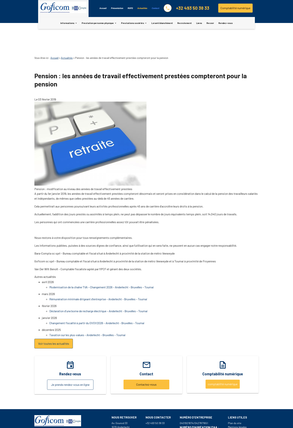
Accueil (103, 8)
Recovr (210, 23)
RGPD (130, 8)
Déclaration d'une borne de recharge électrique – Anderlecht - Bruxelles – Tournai (98, 290)
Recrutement (184, 23)
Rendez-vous (225, 23)
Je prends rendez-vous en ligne (70, 363)
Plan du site (234, 402)
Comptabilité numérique (235, 8)
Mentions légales (237, 406)
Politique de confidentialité (243, 410)
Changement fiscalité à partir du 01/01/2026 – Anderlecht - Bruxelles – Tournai (96, 302)
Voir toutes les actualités (53, 322)
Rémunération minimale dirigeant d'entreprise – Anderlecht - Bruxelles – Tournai (98, 278)
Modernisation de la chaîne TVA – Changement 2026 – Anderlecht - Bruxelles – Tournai (101, 266)
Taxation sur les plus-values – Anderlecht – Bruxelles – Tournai (87, 314)
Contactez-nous (146, 363)
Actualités (142, 8)
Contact (155, 8)
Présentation (117, 8)
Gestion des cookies (239, 413)
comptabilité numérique (223, 363)
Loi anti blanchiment (162, 23)
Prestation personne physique (98, 23)
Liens (199, 23)
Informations (67, 23)
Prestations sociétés (132, 23)
